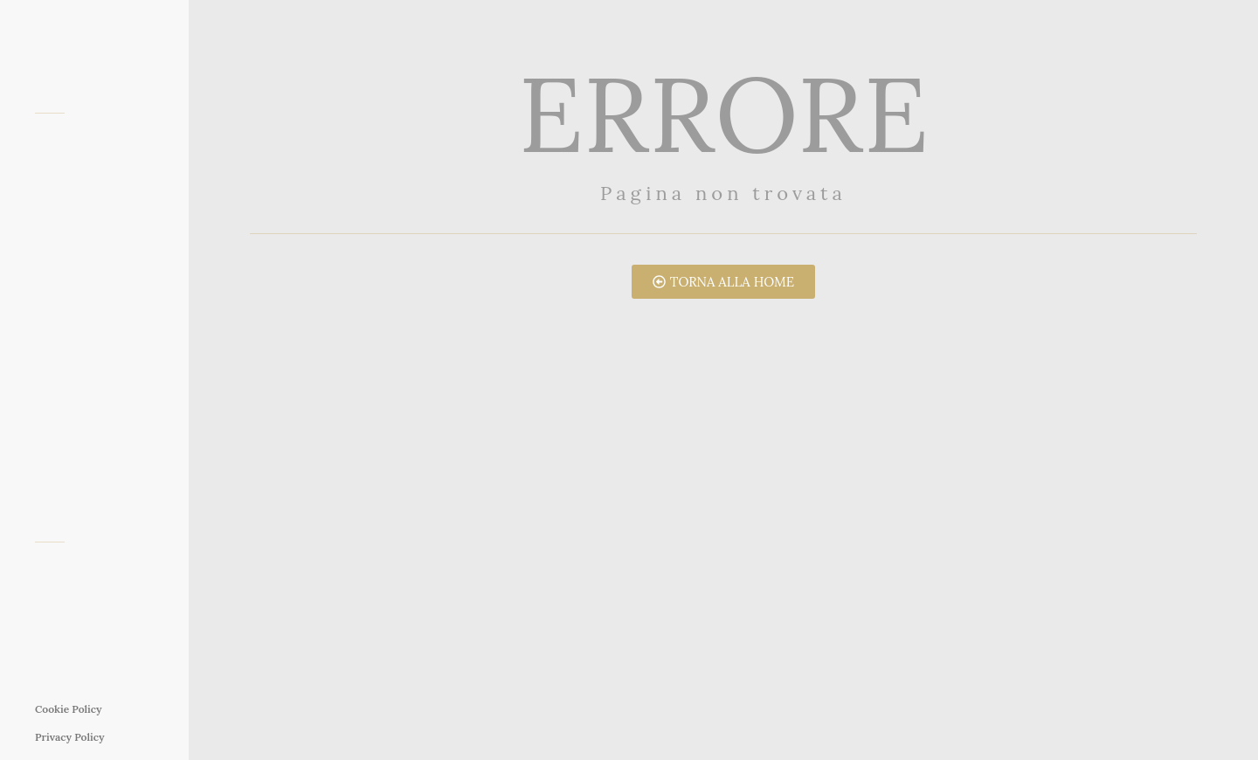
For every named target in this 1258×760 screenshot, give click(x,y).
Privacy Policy (70, 736)
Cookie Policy (68, 708)
